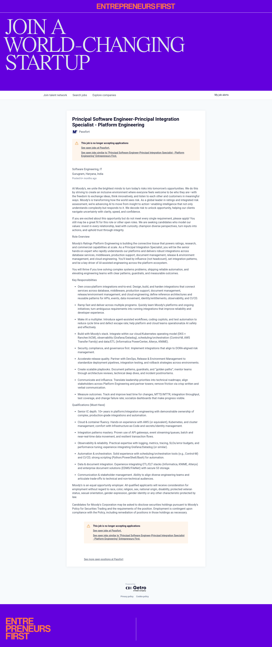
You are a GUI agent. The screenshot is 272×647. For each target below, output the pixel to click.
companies (104, 95)
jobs (80, 95)
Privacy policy (127, 596)
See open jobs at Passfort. (95, 147)
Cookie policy (142, 596)
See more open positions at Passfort (103, 559)
